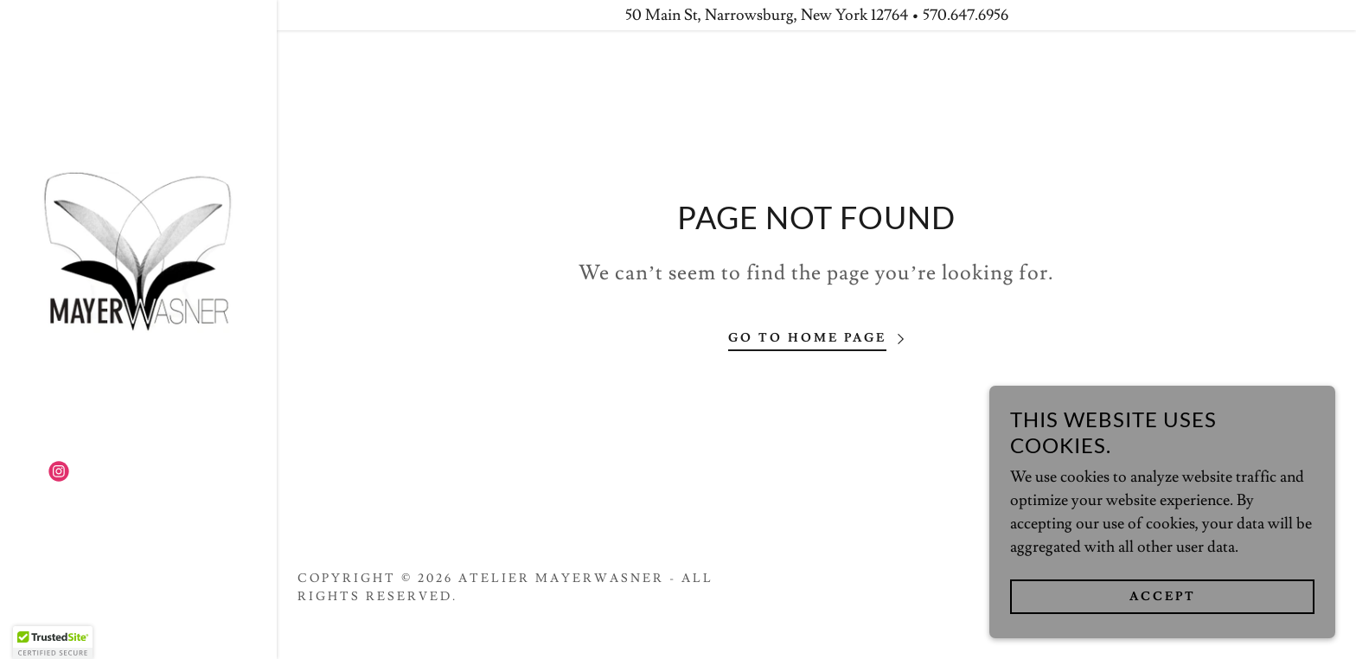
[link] (138, 248)
